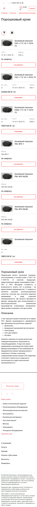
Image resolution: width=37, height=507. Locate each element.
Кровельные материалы (12, 417)
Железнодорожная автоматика (15, 410)
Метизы (6, 424)
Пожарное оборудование (13, 430)
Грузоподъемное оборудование (15, 407)
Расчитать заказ (12, 386)
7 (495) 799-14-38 (17, 3)
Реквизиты (5, 463)
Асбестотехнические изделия (14, 404)
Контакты (5, 459)
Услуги (4, 447)
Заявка (32, 8)
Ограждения (8, 427)
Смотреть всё (6, 434)
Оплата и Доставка (9, 455)
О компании (6, 443)
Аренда (4, 451)
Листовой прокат (9, 420)
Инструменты (8, 414)
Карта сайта (6, 399)
